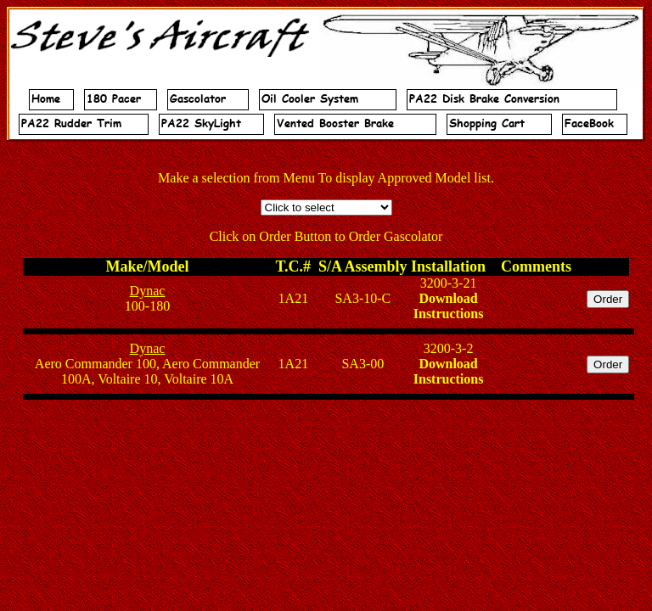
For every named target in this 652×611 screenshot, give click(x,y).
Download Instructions (448, 306)
